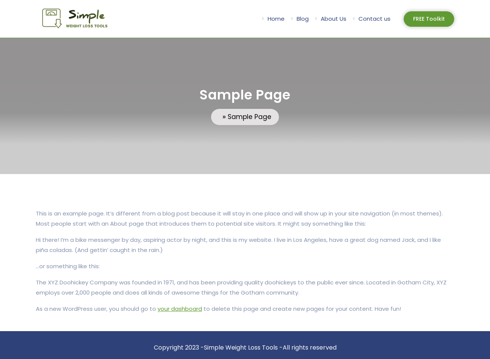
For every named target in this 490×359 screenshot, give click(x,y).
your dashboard (180, 309)
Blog (303, 19)
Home (276, 19)
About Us (333, 19)
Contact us (374, 19)
